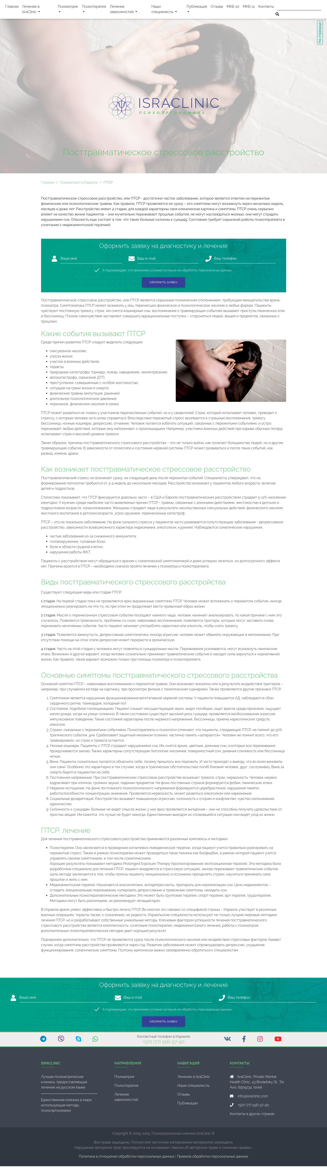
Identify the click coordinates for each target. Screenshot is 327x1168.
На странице (320, 32)
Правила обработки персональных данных (212, 1158)
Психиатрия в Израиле (79, 184)
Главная (12, 7)
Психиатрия (68, 10)
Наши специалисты (168, 10)
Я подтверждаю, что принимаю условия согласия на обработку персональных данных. (167, 272)
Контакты (266, 7)
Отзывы (217, 7)
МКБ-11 (249, 7)
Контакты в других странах (252, 1115)
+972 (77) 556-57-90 (163, 1043)
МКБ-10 (233, 7)
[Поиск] (299, 7)
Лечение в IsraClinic (36, 10)
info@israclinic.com (253, 1098)
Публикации (197, 7)
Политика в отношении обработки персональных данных (126, 1158)
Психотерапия (94, 10)
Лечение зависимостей (129, 10)
